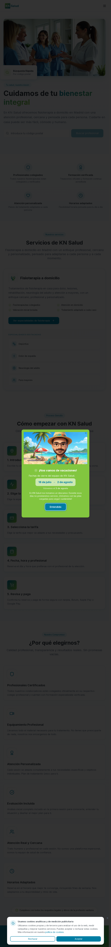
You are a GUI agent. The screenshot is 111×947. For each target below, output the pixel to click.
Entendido (55, 506)
